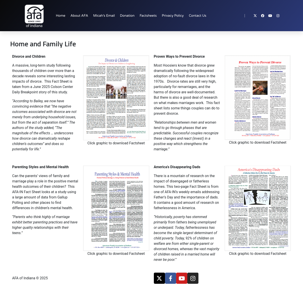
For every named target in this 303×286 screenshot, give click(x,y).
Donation (127, 16)
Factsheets (148, 16)
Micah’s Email (104, 16)
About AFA (79, 16)
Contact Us (197, 16)
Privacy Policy (173, 16)
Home (60, 16)
